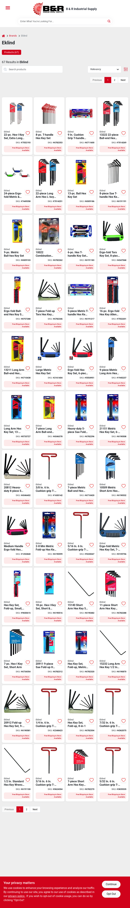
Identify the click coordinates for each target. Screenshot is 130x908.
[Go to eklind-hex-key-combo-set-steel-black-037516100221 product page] (49, 244)
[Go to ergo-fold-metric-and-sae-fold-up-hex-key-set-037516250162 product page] (113, 302)
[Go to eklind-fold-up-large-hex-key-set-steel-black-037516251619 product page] (49, 361)
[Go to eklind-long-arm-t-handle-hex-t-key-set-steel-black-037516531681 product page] (49, 126)
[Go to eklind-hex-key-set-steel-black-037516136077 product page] (81, 479)
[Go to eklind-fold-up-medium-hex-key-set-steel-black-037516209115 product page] (49, 655)
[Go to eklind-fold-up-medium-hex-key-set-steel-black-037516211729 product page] (49, 538)
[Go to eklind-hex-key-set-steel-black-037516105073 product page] (17, 655)
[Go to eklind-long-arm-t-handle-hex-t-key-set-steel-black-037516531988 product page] (81, 126)
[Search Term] (65, 21)
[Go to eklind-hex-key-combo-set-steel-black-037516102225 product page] (49, 185)
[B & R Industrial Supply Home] (48, 9)
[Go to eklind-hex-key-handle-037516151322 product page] (17, 773)
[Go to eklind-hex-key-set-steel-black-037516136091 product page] (17, 244)
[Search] (109, 21)
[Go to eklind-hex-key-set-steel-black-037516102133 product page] (17, 420)
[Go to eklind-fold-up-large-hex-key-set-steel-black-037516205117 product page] (81, 420)
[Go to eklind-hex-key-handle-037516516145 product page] (113, 714)
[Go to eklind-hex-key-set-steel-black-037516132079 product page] (49, 420)
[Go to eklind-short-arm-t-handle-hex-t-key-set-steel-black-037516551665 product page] (81, 244)
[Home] (3, 36)
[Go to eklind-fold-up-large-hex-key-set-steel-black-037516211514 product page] (113, 420)
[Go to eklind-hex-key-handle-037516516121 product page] (49, 773)
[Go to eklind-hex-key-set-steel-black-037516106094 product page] (113, 361)
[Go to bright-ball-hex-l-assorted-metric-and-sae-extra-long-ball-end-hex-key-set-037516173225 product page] (17, 126)
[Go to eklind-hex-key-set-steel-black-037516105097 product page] (113, 479)
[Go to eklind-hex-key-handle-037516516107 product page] (113, 773)
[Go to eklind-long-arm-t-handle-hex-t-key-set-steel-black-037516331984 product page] (113, 185)
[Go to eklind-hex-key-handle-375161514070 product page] (81, 596)
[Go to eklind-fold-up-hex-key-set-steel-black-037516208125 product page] (17, 479)
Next (123, 80)
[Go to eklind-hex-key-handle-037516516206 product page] (81, 538)
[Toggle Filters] (126, 69)
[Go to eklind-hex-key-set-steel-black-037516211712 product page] (81, 655)
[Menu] (8, 8)
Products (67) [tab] (11, 52)
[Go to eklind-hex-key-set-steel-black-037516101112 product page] (113, 596)
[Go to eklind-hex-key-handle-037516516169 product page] (49, 714)
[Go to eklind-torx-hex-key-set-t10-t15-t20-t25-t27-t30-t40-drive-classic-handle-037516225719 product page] (49, 302)
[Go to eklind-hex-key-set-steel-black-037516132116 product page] (17, 361)
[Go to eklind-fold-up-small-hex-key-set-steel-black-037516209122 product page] (17, 714)
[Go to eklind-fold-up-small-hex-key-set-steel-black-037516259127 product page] (17, 596)
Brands (13, 35)
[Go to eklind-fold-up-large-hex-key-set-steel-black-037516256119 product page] (81, 361)
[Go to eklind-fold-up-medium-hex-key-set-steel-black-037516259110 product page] (17, 538)
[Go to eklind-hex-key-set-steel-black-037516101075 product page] (81, 773)
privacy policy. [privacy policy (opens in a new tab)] (16, 896)
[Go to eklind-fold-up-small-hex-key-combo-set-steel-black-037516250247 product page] (17, 185)
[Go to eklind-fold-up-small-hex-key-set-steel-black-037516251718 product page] (113, 538)
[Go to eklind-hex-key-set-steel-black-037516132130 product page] (81, 185)
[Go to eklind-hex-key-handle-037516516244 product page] (49, 479)
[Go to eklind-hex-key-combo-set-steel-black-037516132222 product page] (113, 126)
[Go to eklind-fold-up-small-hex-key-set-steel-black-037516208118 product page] (81, 714)
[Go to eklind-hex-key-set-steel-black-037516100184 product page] (49, 596)
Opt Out (111, 893)
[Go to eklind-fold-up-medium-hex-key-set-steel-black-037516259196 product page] (17, 302)
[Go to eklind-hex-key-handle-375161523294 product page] (113, 655)
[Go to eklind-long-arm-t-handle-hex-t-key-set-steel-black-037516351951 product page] (81, 302)
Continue (111, 884)
